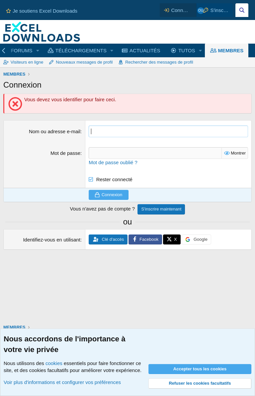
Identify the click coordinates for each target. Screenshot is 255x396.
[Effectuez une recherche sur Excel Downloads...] (241, 10)
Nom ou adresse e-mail (54, 131)
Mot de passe (65, 153)
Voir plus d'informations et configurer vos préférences (62, 382)
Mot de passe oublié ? (113, 162)
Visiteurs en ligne (27, 62)
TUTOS (186, 50)
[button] (37, 50)
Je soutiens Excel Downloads (41, 11)
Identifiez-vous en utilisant (51, 239)
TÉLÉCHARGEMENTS (81, 50)
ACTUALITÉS (144, 50)
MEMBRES (231, 50)
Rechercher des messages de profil (159, 62)
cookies (53, 363)
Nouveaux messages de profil (84, 62)
